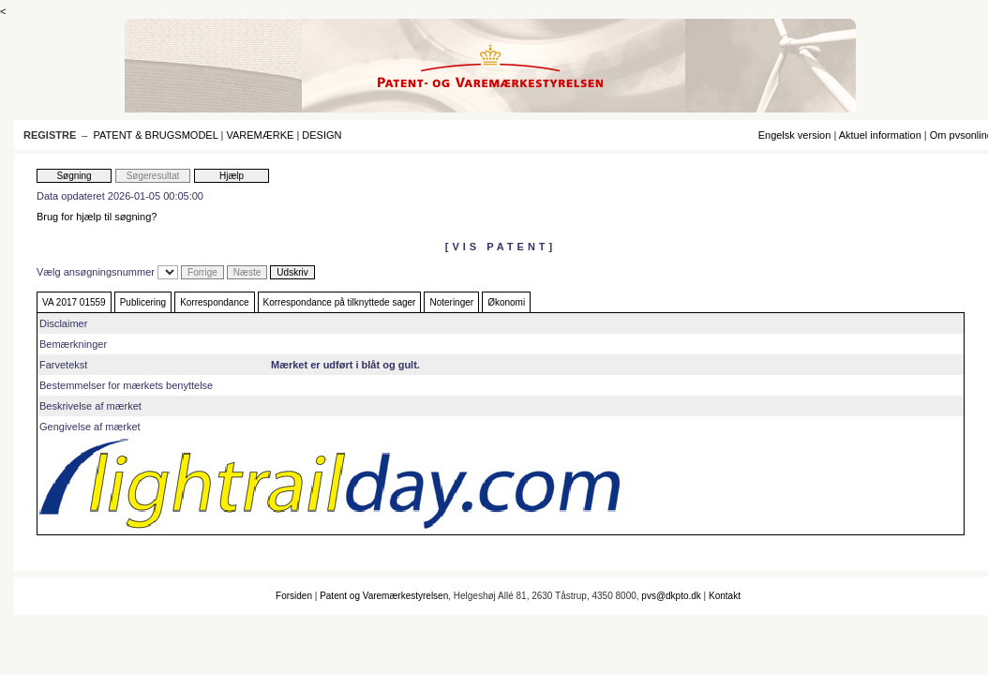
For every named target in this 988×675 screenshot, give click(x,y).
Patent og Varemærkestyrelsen (384, 596)
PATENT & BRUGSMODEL (156, 135)
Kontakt (725, 596)
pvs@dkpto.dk (671, 596)
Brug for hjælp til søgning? (97, 216)
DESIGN (321, 135)
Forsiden (294, 596)
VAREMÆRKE (259, 135)
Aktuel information (880, 135)
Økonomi (506, 302)
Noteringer (451, 302)
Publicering (143, 302)
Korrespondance (214, 302)
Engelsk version (794, 135)
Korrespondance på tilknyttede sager (339, 302)
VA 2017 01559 (74, 302)
